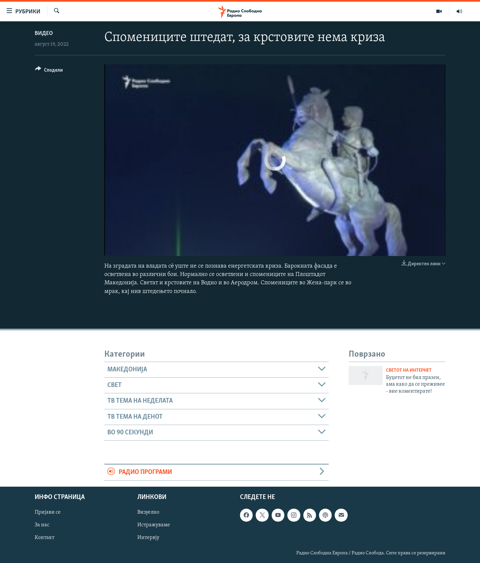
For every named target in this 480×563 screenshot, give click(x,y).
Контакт (44, 537)
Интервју (148, 537)
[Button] (49, 71)
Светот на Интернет (409, 370)
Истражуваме (153, 525)
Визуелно (148, 512)
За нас (42, 525)
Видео (44, 33)
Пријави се (48, 512)
